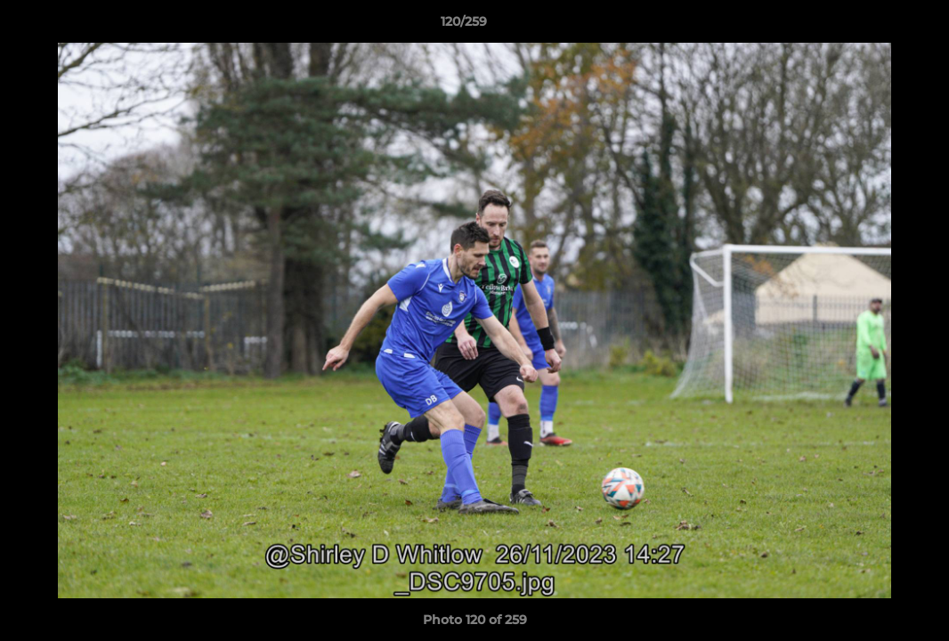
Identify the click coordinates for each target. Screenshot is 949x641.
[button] (874, 26)
